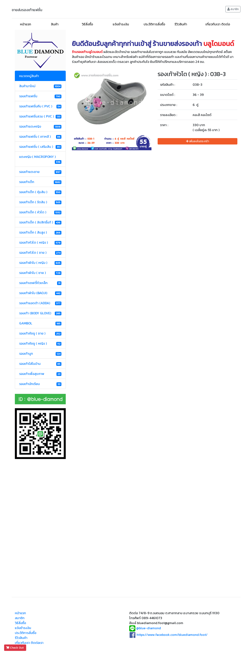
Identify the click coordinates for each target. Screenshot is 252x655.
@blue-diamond (148, 628)
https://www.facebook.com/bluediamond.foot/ (172, 634)
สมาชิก (233, 9)
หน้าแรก (25, 24)
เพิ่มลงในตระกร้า (197, 141)
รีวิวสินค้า (181, 24)
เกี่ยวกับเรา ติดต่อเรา (29, 642)
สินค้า (55, 24)
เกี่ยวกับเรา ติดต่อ (217, 24)
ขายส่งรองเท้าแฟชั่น (27, 10)
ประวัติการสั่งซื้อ (154, 24)
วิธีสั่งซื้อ (87, 24)
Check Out (15, 648)
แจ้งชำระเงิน (121, 24)
